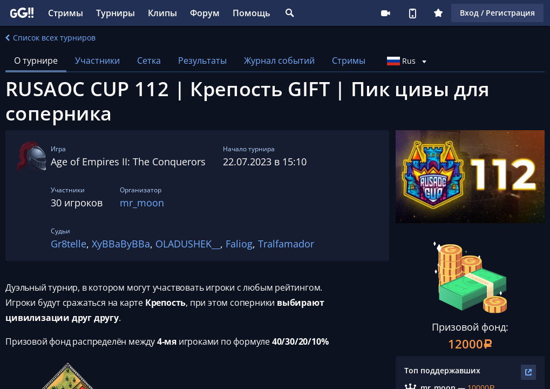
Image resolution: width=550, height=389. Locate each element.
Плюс (438, 13)
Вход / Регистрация (497, 13)
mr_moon (142, 202)
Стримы (65, 13)
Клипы (162, 13)
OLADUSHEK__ (187, 243)
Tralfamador (286, 243)
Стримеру (385, 13)
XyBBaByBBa (121, 243)
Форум (205, 13)
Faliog (239, 243)
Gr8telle (68, 243)
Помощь (251, 13)
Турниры (115, 13)
